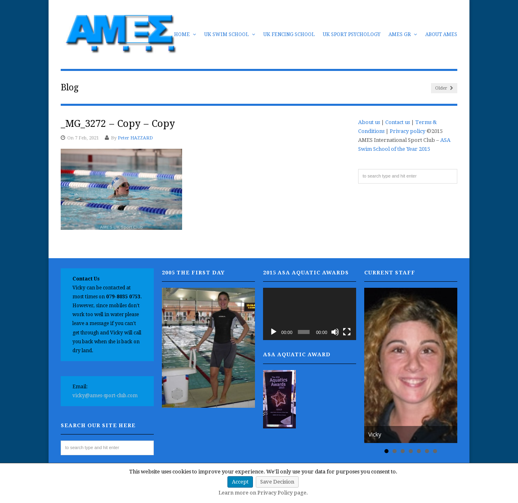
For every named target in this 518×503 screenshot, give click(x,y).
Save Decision (277, 482)
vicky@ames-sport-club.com (105, 395)
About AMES (441, 34)
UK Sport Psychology (351, 34)
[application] (309, 314)
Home (185, 34)
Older (444, 88)
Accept (240, 482)
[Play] (274, 332)
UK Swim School (229, 34)
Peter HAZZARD (135, 138)
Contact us (397, 122)
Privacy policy (407, 131)
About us (369, 122)
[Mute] (335, 332)
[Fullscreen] (347, 332)
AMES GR (402, 34)
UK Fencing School (289, 34)
